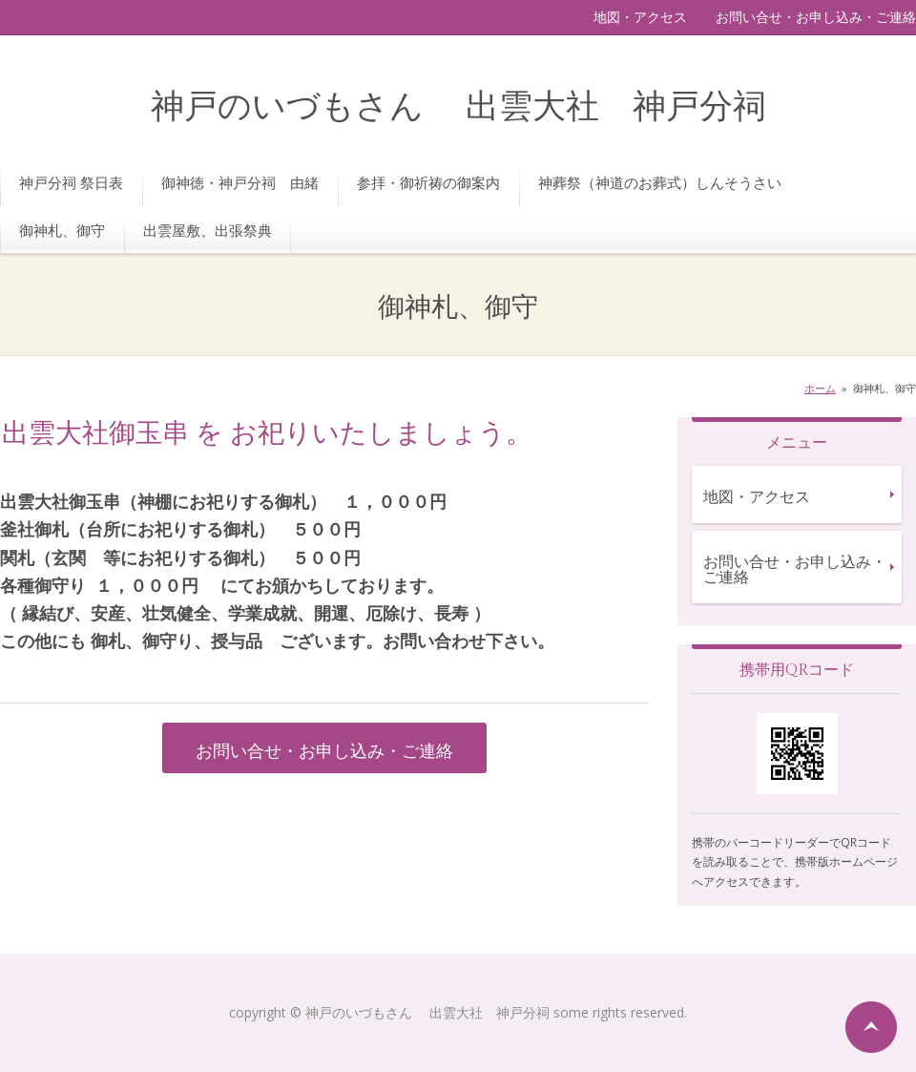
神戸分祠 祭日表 (71, 182)
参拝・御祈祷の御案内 (428, 182)
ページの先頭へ (871, 1027)
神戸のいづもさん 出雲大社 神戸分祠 (458, 107)
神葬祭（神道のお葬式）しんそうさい (659, 182)
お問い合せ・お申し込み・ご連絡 (816, 17)
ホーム (820, 388)
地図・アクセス (640, 17)
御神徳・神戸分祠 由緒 (240, 182)
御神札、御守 (62, 230)
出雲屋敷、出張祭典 (207, 230)
